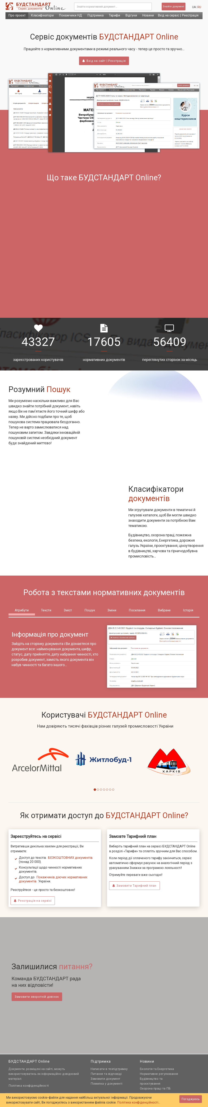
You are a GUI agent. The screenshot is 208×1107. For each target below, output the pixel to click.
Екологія (146, 1069)
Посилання (137, 610)
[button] (11, 767)
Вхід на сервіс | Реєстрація (178, 15)
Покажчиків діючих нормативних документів (53, 879)
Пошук (89, 610)
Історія (188, 610)
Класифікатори (42, 15)
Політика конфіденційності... (138, 1102)
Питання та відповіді (106, 1074)
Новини (148, 15)
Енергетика (165, 1069)
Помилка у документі (106, 1083)
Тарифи (114, 15)
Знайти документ (173, 6)
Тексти (46, 610)
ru (199, 7)
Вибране (164, 610)
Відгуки (131, 15)
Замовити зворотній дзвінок (37, 996)
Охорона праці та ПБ (155, 1088)
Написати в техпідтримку (109, 1069)
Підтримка (95, 15)
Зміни (111, 610)
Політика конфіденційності (29, 1085)
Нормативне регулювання (159, 1074)
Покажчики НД (70, 15)
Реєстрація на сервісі (33, 900)
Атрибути (22, 610)
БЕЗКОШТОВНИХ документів (70, 858)
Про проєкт (17, 15)
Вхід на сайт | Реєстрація (104, 60)
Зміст (68, 610)
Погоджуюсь (191, 1099)
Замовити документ (105, 1079)
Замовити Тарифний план (134, 885)
